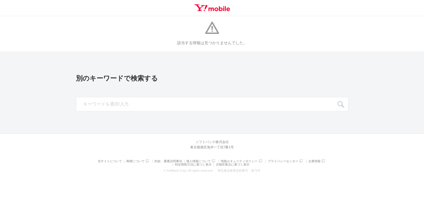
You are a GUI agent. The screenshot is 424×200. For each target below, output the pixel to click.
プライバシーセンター (283, 161)
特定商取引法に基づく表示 (193, 164)
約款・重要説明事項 (168, 161)
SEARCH (341, 104)
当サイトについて (110, 161)
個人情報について (198, 161)
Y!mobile (212, 7)
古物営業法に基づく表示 (232, 164)
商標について (135, 161)
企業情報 (314, 161)
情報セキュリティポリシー (239, 161)
